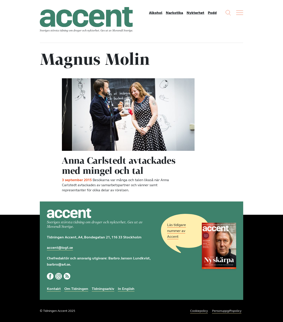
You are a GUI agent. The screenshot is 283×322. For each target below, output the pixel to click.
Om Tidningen (76, 289)
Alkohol (155, 13)
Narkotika (174, 13)
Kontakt (54, 289)
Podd (212, 13)
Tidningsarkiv (103, 289)
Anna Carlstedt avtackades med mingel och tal (119, 165)
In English (126, 289)
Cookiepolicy (199, 311)
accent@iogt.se (60, 247)
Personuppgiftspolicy (226, 311)
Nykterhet (195, 13)
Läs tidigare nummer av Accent (176, 231)
